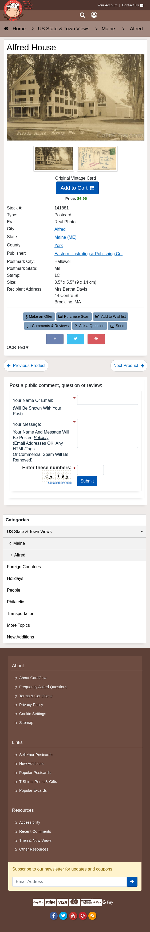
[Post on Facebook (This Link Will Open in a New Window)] (55, 339)
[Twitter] (63, 915)
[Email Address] (69, 882)
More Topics (18, 625)
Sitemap (26, 722)
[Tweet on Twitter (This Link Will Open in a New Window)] (75, 339)
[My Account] (94, 15)
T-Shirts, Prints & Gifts (38, 782)
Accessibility (29, 822)
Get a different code (60, 482)
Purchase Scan (73, 316)
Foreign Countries (24, 566)
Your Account (107, 5)
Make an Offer (39, 316)
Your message (26, 424)
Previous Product (26, 365)
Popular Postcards (35, 772)
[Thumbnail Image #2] (97, 160)
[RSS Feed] (92, 915)
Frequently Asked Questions (43, 687)
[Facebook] (53, 915)
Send (117, 326)
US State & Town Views (75, 532)
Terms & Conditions (36, 696)
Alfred (16, 555)
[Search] (82, 15)
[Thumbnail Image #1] (54, 160)
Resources (23, 810)
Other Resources (33, 849)
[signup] (132, 882)
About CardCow (32, 678)
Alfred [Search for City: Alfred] (60, 229)
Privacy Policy (31, 705)
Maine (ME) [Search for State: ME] (65, 237)
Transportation (20, 613)
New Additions (20, 637)
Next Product (128, 365)
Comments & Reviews (48, 326)
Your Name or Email (32, 400)
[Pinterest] (82, 915)
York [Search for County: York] (58, 245)
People (13, 590)
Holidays (15, 578)
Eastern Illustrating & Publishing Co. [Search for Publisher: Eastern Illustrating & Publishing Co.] (88, 253)
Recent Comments (35, 831)
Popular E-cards (33, 790)
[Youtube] (73, 915)
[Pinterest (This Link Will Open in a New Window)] (96, 339)
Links (17, 742)
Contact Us (130, 5)
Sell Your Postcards (36, 755)
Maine (16, 543)
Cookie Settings (32, 714)
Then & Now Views (35, 840)
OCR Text (16, 347)
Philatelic (15, 602)
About (18, 665)
